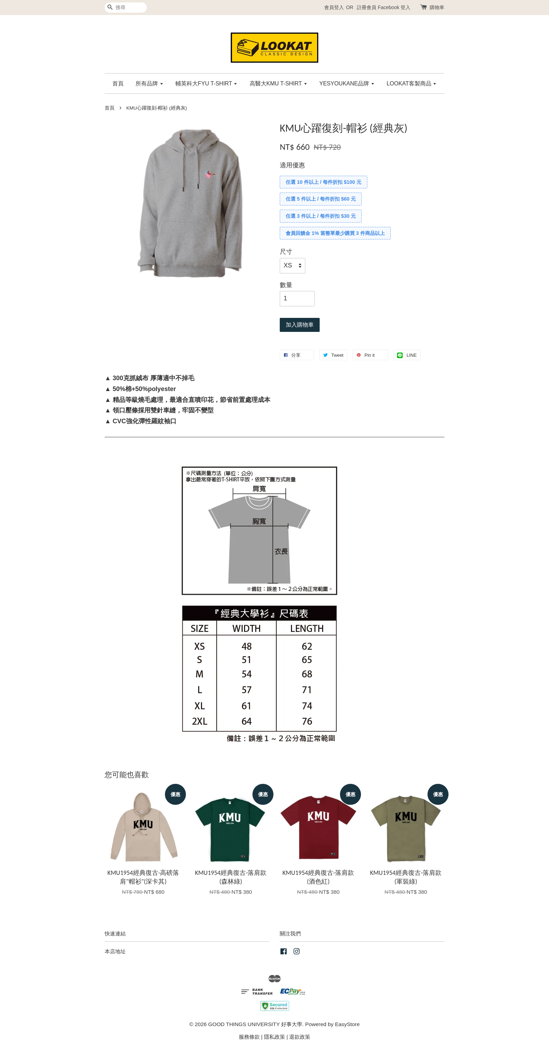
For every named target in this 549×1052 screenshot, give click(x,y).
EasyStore (347, 1024)
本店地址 (115, 951)
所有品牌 (149, 83)
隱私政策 (274, 1037)
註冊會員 (366, 7)
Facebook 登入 (394, 7)
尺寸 (286, 251)
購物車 (437, 7)
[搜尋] (126, 7)
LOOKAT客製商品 (412, 83)
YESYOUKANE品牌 (347, 83)
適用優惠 (292, 165)
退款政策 (299, 1037)
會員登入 (334, 7)
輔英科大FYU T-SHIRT (206, 83)
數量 (286, 284)
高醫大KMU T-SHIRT (278, 83)
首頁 (118, 83)
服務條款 (249, 1037)
